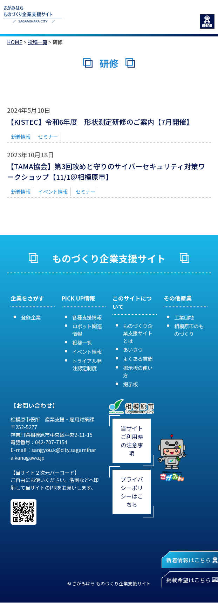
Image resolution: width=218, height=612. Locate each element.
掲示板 (130, 384)
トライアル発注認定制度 (87, 364)
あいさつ (133, 349)
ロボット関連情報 (87, 329)
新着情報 (20, 136)
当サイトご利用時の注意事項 (132, 441)
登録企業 (31, 317)
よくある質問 (137, 358)
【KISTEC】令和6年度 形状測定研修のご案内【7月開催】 (100, 122)
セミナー (48, 136)
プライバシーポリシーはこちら (132, 492)
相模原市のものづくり (189, 329)
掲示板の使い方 (137, 371)
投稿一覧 (37, 42)
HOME (14, 42)
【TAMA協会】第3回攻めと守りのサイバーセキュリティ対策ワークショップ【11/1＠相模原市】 (106, 171)
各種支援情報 (87, 317)
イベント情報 (53, 191)
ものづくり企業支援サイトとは (137, 333)
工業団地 (184, 317)
